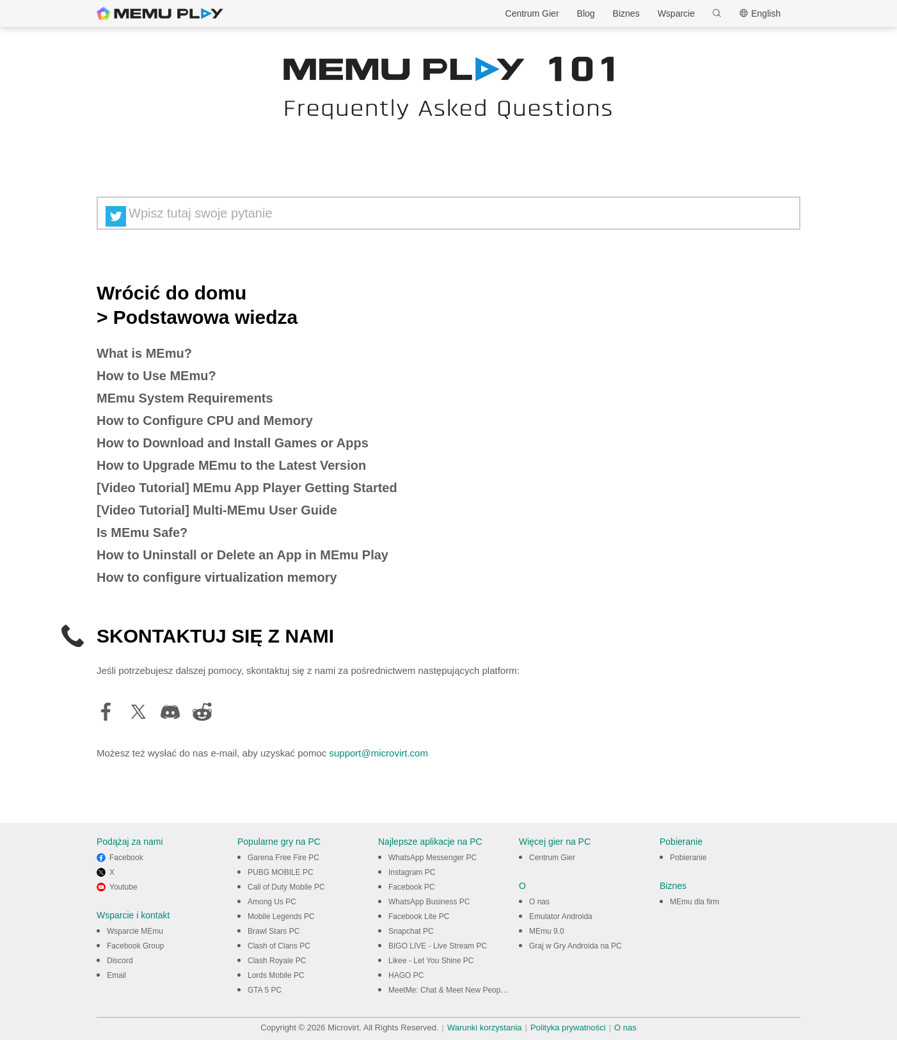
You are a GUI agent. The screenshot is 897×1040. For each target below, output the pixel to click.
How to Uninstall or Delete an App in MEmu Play (242, 555)
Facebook (126, 857)
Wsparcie (676, 13)
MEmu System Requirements (185, 398)
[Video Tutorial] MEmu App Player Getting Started (247, 488)
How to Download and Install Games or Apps (233, 443)
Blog (586, 13)
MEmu (160, 13)
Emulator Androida (560, 916)
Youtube (123, 887)
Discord (120, 960)
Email (116, 975)
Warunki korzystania (484, 1027)
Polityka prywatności (568, 1027)
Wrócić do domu (171, 293)
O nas (539, 901)
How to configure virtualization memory (217, 577)
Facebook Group (135, 945)
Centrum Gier (532, 13)
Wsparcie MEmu (135, 931)
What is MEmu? (144, 353)
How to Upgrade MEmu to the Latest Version (231, 465)
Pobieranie (688, 857)
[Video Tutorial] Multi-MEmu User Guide (217, 510)
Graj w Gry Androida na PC (575, 945)
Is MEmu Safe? (142, 532)
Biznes (626, 13)
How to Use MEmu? (156, 376)
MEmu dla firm (694, 901)
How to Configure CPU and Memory (205, 420)
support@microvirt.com (378, 753)
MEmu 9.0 (546, 931)
